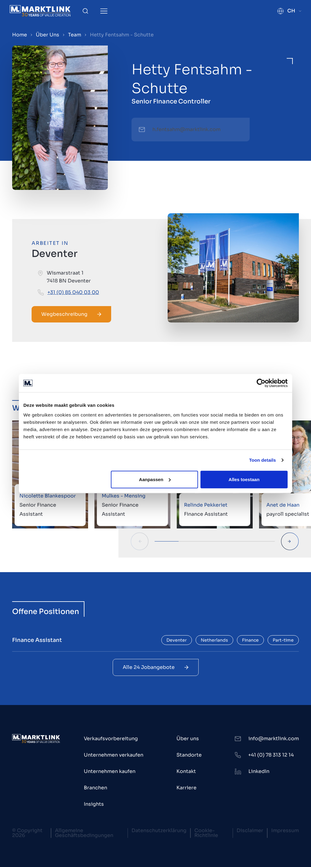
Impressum (285, 830)
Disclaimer (250, 830)
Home (19, 35)
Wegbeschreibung (71, 314)
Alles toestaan (244, 479)
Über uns (187, 738)
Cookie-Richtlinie (206, 832)
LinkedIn (258, 771)
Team (74, 35)
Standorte (189, 755)
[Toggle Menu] (104, 11)
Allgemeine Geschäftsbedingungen (84, 832)
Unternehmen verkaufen (113, 755)
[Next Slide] (290, 541)
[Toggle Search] (85, 11)
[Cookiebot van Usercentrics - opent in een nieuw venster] (261, 383)
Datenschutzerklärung (159, 830)
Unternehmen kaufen (109, 771)
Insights (94, 804)
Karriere (186, 787)
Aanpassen (155, 479)
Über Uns (47, 35)
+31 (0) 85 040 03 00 (73, 292)
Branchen (95, 787)
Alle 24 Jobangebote (156, 667)
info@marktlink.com (273, 738)
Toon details (262, 460)
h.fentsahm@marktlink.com (186, 129)
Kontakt (186, 771)
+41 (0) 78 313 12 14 (271, 755)
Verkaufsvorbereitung (111, 738)
